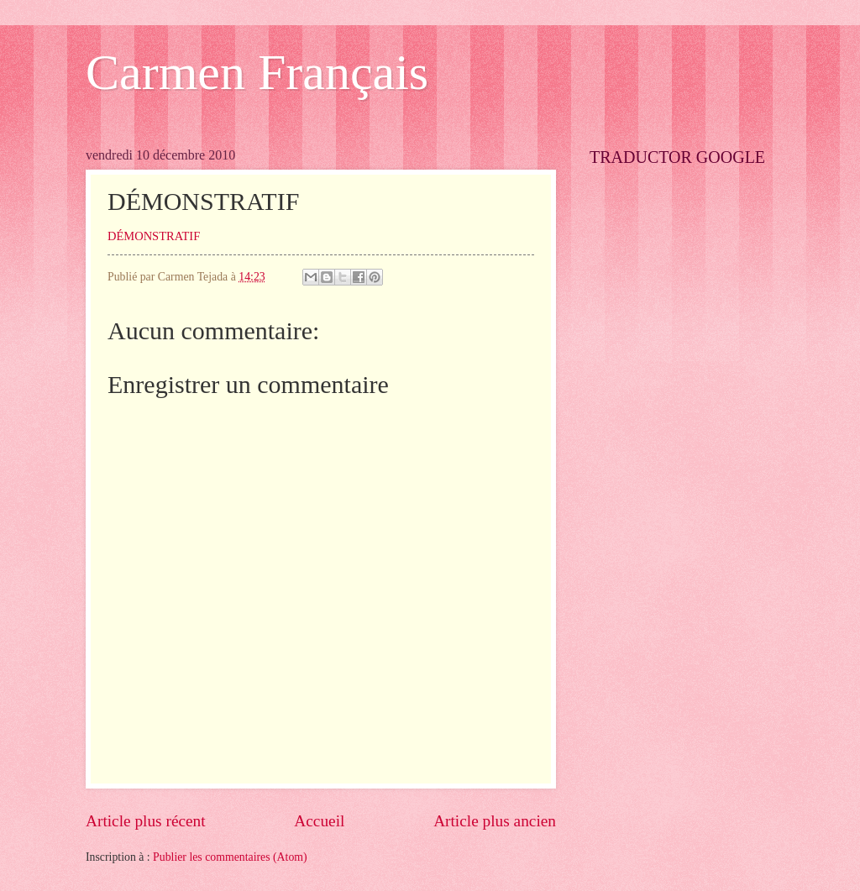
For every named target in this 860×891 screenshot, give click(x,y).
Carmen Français (257, 72)
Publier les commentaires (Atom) (230, 857)
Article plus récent (146, 821)
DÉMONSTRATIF (154, 236)
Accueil (319, 821)
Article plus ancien (494, 821)
